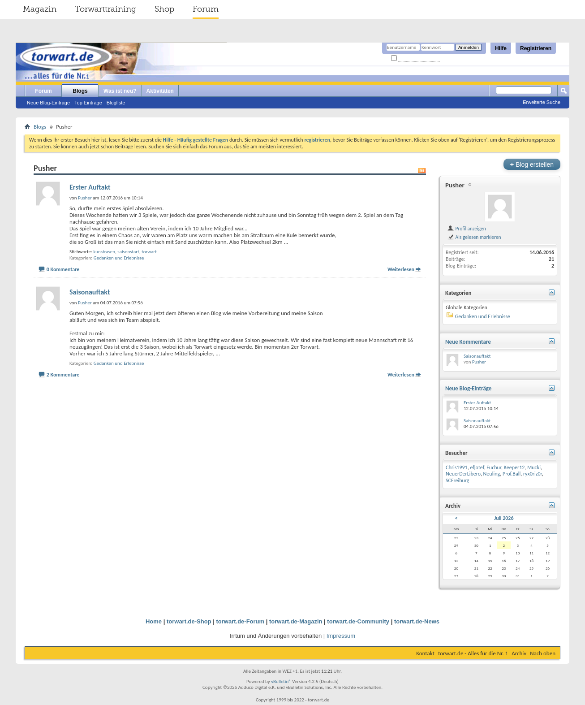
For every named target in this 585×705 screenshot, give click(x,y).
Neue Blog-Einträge (48, 102)
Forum (206, 9)
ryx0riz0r (532, 474)
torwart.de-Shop (189, 621)
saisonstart (128, 252)
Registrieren (535, 48)
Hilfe (501, 48)
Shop (164, 9)
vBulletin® (281, 681)
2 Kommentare (63, 375)
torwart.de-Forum (240, 621)
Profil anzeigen (466, 228)
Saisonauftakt (89, 292)
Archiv (519, 653)
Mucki (534, 467)
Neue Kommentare (468, 341)
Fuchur (493, 467)
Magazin (39, 9)
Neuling (491, 474)
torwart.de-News (416, 621)
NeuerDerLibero (463, 474)
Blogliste (116, 102)
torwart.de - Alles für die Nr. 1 (473, 653)
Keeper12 (514, 467)
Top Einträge (88, 102)
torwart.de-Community (358, 621)
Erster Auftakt (90, 187)
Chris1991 (457, 467)
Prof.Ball (511, 474)
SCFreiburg (457, 480)
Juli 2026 (503, 518)
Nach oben (542, 653)
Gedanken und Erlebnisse (119, 258)
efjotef (477, 467)
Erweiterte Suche (541, 102)
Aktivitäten (160, 91)
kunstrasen (104, 252)
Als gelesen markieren (474, 237)
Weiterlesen (400, 269)
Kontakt (425, 653)
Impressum (341, 635)
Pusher (455, 185)
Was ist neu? (120, 91)
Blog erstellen (532, 164)
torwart (149, 252)
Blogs (80, 91)
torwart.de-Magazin (295, 621)
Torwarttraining (105, 9)
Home (154, 621)
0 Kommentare (63, 269)
